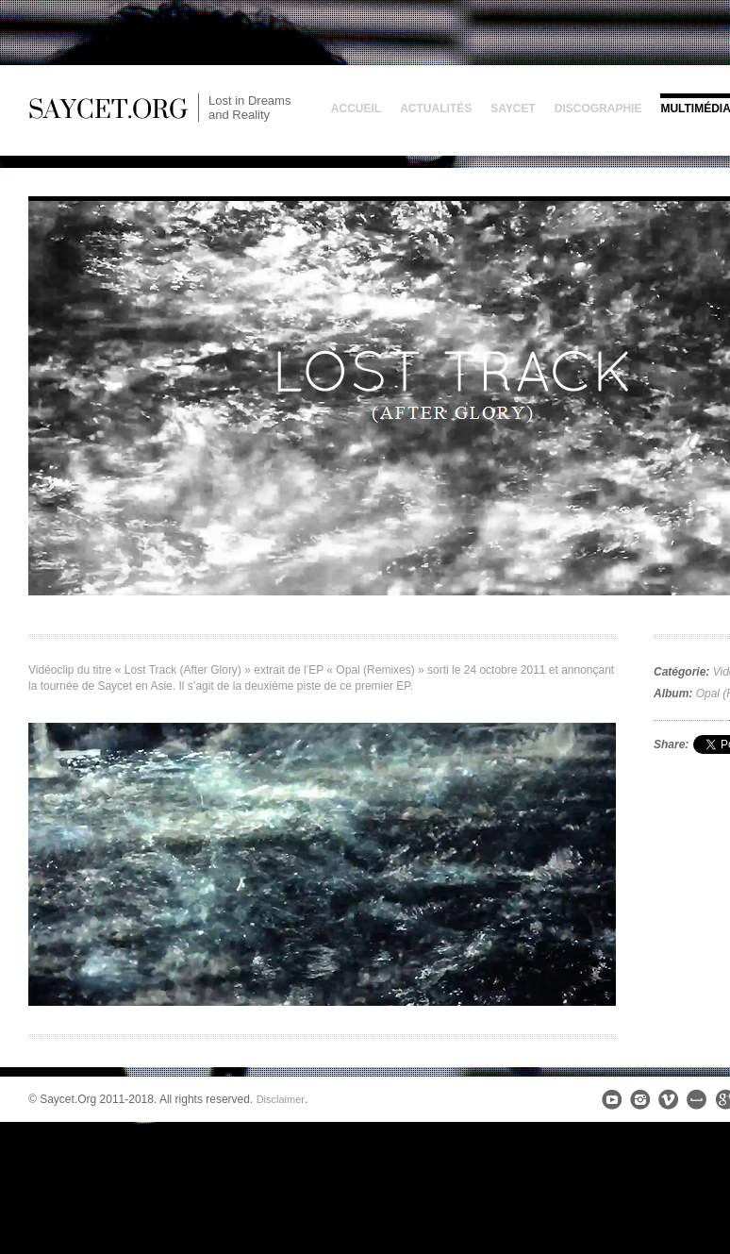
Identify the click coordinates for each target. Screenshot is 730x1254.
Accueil (356, 108)
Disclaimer (281, 1099)
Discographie (598, 108)
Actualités (436, 108)
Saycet (513, 108)
